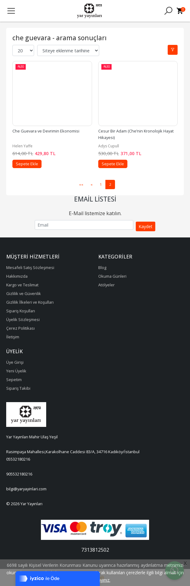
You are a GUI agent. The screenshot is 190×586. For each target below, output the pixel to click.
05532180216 (18, 459)
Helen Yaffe (22, 146)
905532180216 (19, 474)
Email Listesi (95, 199)
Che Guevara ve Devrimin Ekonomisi (45, 131)
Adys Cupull (108, 146)
